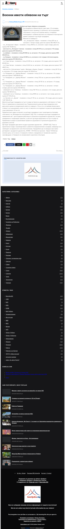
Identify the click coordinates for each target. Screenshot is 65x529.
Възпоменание (34, 219)
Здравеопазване (34, 314)
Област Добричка (34, 335)
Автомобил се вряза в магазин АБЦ (22, 413)
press (7, 377)
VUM (34, 299)
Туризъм (34, 283)
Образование (34, 339)
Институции (34, 317)
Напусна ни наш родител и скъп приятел (24, 446)
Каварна (34, 240)
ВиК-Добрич (34, 311)
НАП (34, 329)
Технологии (34, 280)
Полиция (34, 345)
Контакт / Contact (46, 473)
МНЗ (34, 323)
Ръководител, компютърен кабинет (22, 461)
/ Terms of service (32, 517)
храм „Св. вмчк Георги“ (34, 360)
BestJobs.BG (34, 296)
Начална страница (7, 9)
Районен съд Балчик (34, 351)
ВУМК (34, 308)
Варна (34, 216)
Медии (34, 326)
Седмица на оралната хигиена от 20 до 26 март (26, 398)
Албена (34, 207)
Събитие (34, 273)
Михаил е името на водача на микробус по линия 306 (28, 390)
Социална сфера (34, 267)
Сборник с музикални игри (34, 258)
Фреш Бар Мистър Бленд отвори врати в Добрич (26, 453)
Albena (34, 197)
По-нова (5, 150)
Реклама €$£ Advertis (33, 473)
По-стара (59, 150)
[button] (3, 3)
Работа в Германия (17, 406)
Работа (34, 348)
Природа (34, 252)
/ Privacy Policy (32, 519)
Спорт (34, 270)
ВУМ (34, 305)
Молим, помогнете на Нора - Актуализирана (25, 438)
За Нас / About (21, 473)
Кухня (34, 249)
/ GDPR (32, 521)
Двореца (34, 225)
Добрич (16, 9)
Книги (34, 243)
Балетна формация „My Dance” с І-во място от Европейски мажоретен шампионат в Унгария (37, 422)
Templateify (27, 527)
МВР (34, 320)
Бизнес (34, 213)
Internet (34, 204)
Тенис (34, 276)
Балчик (34, 210)
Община (34, 342)
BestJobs (34, 201)
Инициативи (34, 237)
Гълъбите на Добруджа (34, 222)
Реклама (34, 255)
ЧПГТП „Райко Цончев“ (34, 354)
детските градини (34, 357)
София (34, 264)
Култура (34, 246)
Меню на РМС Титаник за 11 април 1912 (17, 372)
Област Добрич (34, 333)
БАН (34, 302)
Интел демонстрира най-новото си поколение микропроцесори (31, 430)
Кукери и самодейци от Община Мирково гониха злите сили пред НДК (26, 374)
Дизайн (34, 228)
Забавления (34, 234)
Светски (34, 261)
